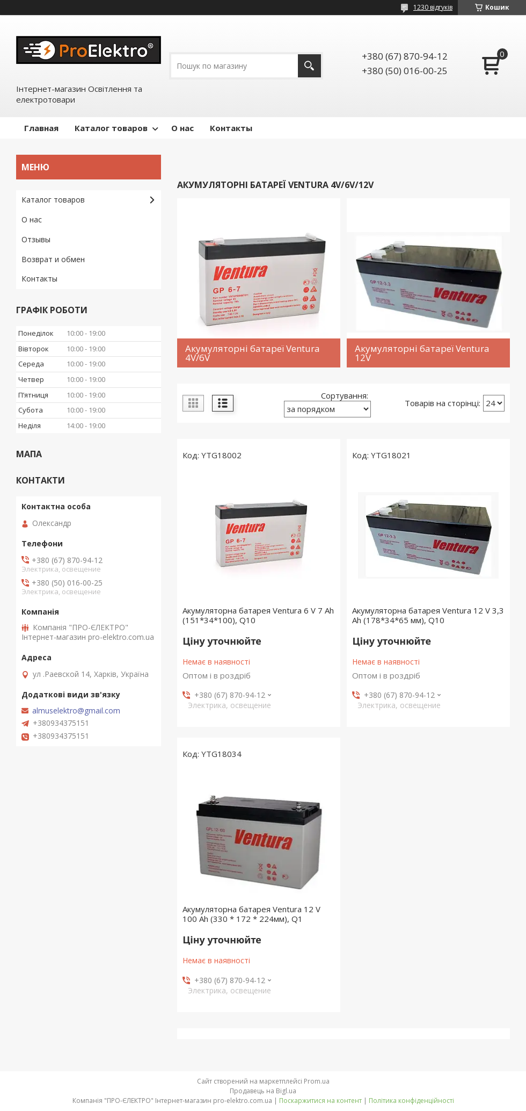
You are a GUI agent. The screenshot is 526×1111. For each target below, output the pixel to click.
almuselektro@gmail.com (76, 711)
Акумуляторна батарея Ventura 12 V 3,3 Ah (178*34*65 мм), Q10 (428, 615)
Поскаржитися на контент (320, 1100)
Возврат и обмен (53, 259)
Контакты (231, 127)
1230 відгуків (432, 7)
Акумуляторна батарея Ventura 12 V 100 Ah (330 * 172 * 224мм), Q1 (251, 914)
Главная (41, 127)
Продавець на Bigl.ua (263, 1090)
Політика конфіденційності (411, 1100)
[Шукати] (309, 65)
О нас (182, 127)
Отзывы (35, 239)
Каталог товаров (111, 127)
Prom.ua (317, 1081)
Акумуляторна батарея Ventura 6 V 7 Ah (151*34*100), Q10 (258, 615)
